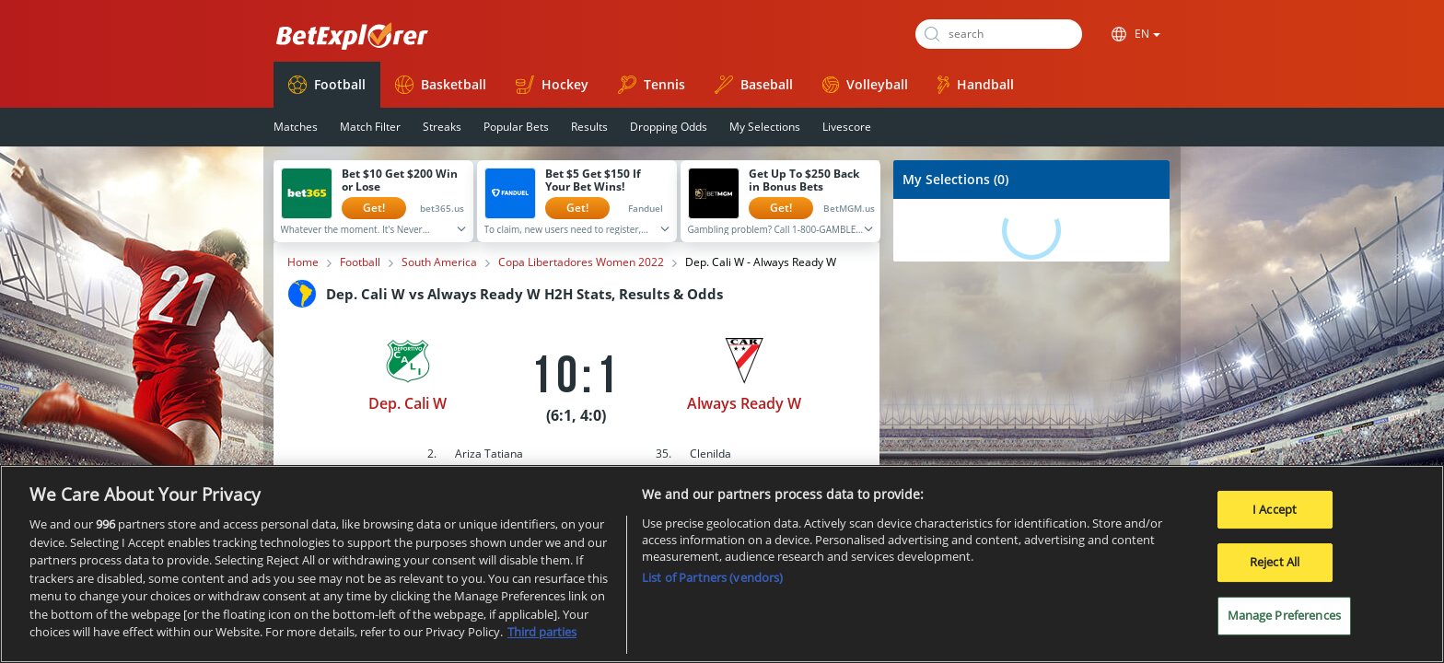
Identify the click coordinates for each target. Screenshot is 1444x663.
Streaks (442, 126)
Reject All (1274, 570)
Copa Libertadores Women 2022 (581, 262)
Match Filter (370, 126)
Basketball (440, 85)
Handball (975, 85)
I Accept (1274, 516)
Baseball (754, 85)
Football (327, 85)
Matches (296, 126)
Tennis (651, 85)
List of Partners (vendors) (712, 585)
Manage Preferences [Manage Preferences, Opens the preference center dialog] (1284, 622)
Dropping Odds (668, 126)
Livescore (846, 126)
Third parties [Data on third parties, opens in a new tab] (541, 640)
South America (439, 262)
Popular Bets (516, 126)
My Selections (764, 126)
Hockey (552, 85)
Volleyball (865, 84)
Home (303, 262)
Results (589, 126)
